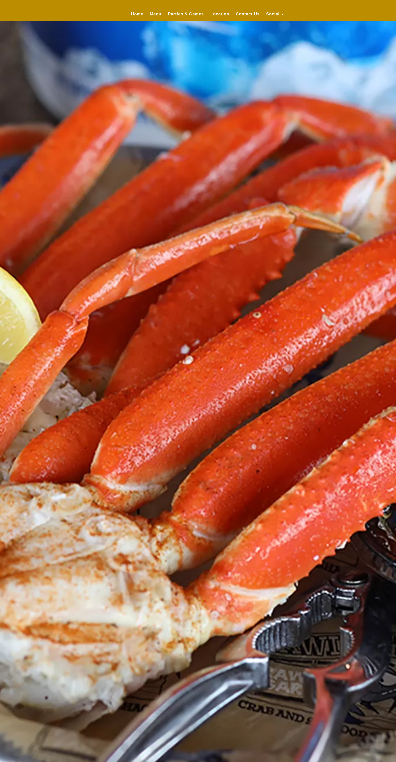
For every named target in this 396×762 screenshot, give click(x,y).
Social (273, 14)
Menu (155, 14)
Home (137, 14)
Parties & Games (186, 14)
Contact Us (248, 14)
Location (219, 14)
